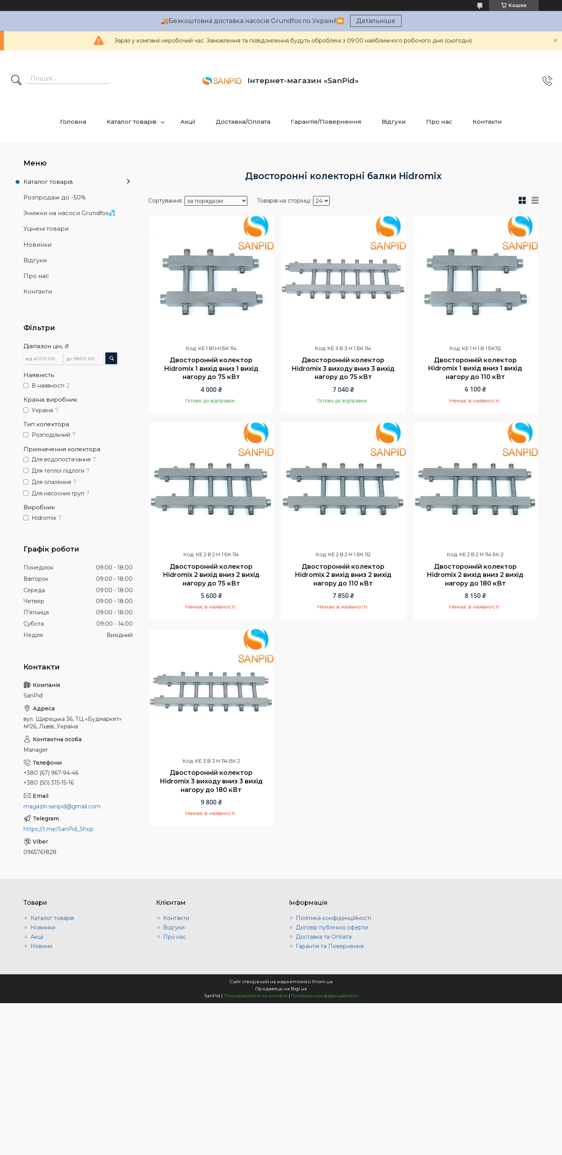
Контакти (487, 121)
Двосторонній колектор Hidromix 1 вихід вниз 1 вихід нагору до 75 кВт (211, 368)
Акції (188, 121)
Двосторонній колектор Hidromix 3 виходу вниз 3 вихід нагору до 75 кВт (343, 368)
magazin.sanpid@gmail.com (62, 806)
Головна (73, 121)
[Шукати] (16, 80)
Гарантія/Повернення (326, 121)
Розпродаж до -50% (54, 197)
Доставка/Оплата (243, 121)
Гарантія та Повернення (330, 946)
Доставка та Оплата (324, 936)
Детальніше (375, 21)
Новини (41, 946)
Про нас (439, 121)
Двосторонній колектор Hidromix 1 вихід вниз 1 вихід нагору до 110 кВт (475, 368)
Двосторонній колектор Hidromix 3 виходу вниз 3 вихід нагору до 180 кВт (211, 781)
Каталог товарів (132, 121)
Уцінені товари (46, 228)
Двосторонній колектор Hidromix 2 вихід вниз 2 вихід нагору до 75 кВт (211, 575)
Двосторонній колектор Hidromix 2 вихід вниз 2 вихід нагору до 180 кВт (475, 575)
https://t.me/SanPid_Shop (58, 829)
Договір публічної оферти (332, 927)
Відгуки (394, 121)
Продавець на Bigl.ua (281, 988)
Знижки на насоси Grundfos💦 (69, 213)
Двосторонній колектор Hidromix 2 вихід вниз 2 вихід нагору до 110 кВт (343, 575)
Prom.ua (322, 981)
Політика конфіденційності (333, 918)
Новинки (37, 244)
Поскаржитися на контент (256, 995)
